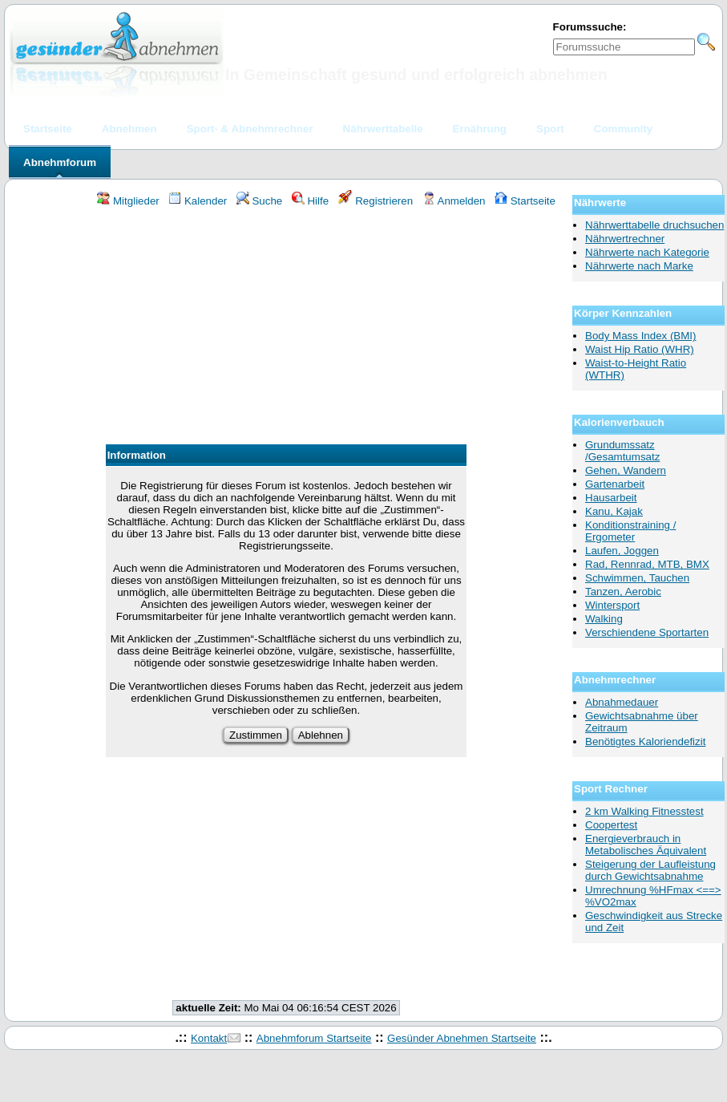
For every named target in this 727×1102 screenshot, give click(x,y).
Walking (604, 619)
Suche (259, 201)
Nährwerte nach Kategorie (647, 252)
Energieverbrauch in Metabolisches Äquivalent (645, 845)
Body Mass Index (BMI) (641, 336)
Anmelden (454, 201)
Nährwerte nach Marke (639, 266)
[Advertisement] (286, 328)
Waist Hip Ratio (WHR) (639, 349)
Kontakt (209, 1038)
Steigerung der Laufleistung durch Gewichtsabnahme (650, 870)
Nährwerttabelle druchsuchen (654, 225)
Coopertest (611, 825)
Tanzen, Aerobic (623, 591)
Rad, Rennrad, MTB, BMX (647, 564)
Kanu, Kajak (614, 511)
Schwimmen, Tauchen (637, 578)
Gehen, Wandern (625, 470)
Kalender (197, 201)
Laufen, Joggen (622, 551)
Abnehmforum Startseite (314, 1038)
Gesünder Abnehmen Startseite (461, 1038)
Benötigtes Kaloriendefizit (645, 741)
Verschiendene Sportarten (647, 632)
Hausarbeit (610, 498)
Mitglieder (128, 201)
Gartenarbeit (614, 484)
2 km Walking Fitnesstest (644, 811)
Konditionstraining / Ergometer (630, 531)
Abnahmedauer (621, 702)
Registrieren (376, 201)
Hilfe (310, 201)
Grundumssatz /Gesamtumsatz (622, 451)
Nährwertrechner (624, 239)
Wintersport (612, 605)
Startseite (525, 201)
